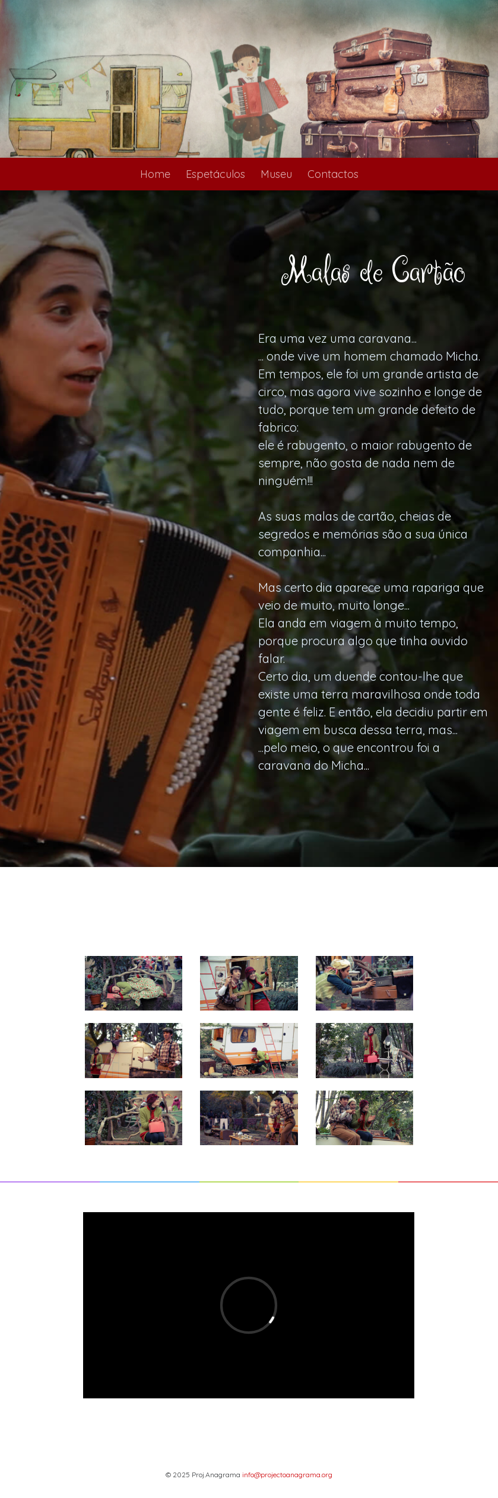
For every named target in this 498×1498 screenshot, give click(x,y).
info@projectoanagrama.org (287, 1474)
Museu (276, 174)
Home (155, 174)
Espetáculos (215, 174)
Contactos (333, 174)
